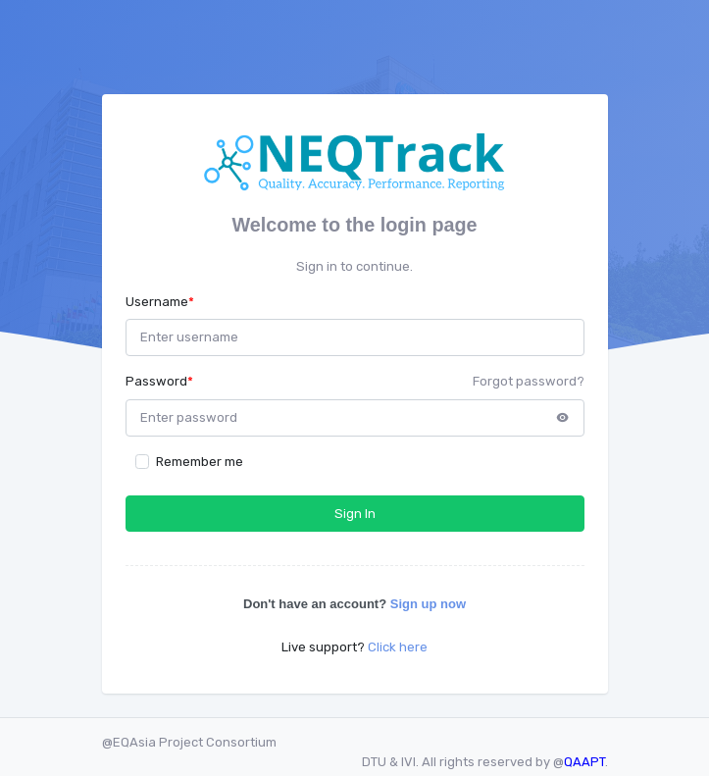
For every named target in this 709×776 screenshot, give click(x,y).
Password (159, 381)
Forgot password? (528, 381)
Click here (398, 647)
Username (160, 301)
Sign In (355, 513)
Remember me (199, 461)
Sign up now (428, 603)
